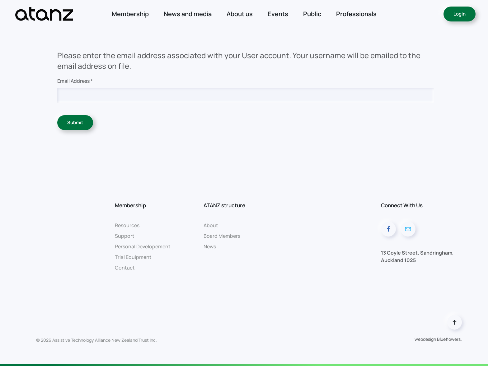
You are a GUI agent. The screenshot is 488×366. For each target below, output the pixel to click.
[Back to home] (44, 14)
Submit (75, 122)
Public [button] (312, 14)
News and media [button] (188, 14)
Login (459, 14)
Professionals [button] (356, 14)
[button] (454, 322)
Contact (125, 267)
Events (278, 14)
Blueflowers (449, 339)
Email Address (75, 80)
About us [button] (240, 14)
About (211, 225)
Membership (130, 14)
